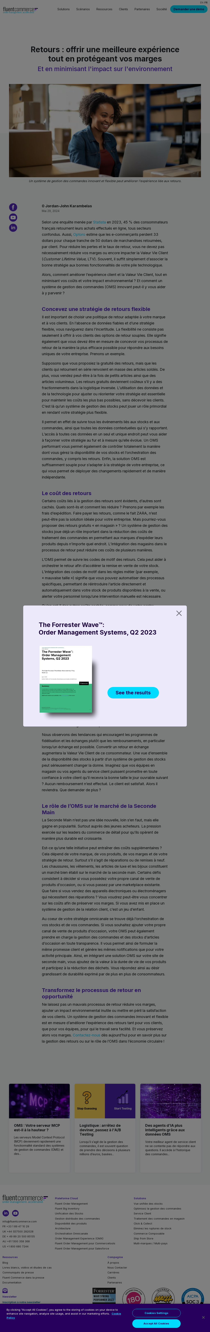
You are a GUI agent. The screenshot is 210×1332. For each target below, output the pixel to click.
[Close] (179, 613)
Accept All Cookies (156, 1327)
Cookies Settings (156, 1317)
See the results (133, 693)
